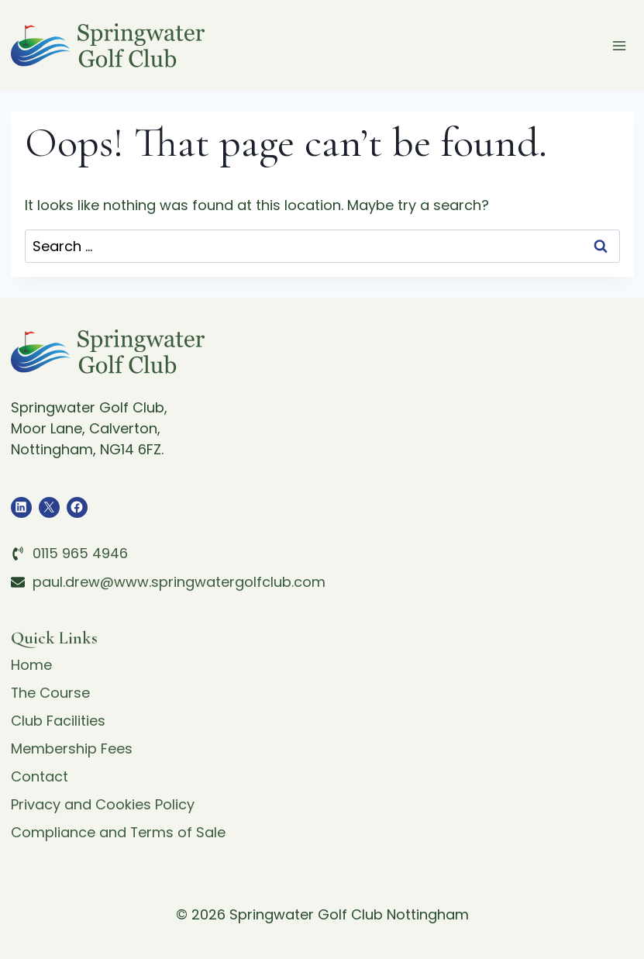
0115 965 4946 (80, 553)
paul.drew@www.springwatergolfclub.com (179, 582)
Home (31, 664)
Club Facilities (58, 720)
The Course (51, 692)
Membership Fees (72, 748)
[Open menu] (619, 45)
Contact (39, 776)
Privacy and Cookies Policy (103, 804)
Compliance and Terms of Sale (118, 832)
